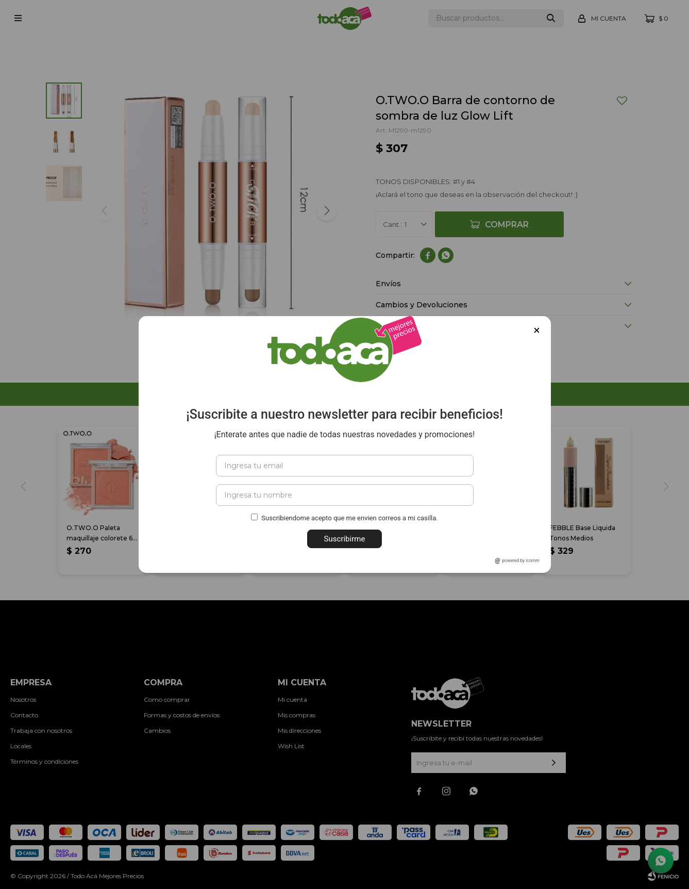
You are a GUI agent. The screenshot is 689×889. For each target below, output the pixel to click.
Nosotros (23, 699)
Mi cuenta (292, 699)
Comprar (507, 224)
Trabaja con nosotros (41, 730)
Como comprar (167, 699)
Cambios (157, 730)
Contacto (24, 715)
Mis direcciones (299, 730)
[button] (326, 210)
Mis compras (296, 715)
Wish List (291, 746)
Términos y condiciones (44, 761)
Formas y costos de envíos (182, 715)
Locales (20, 746)
